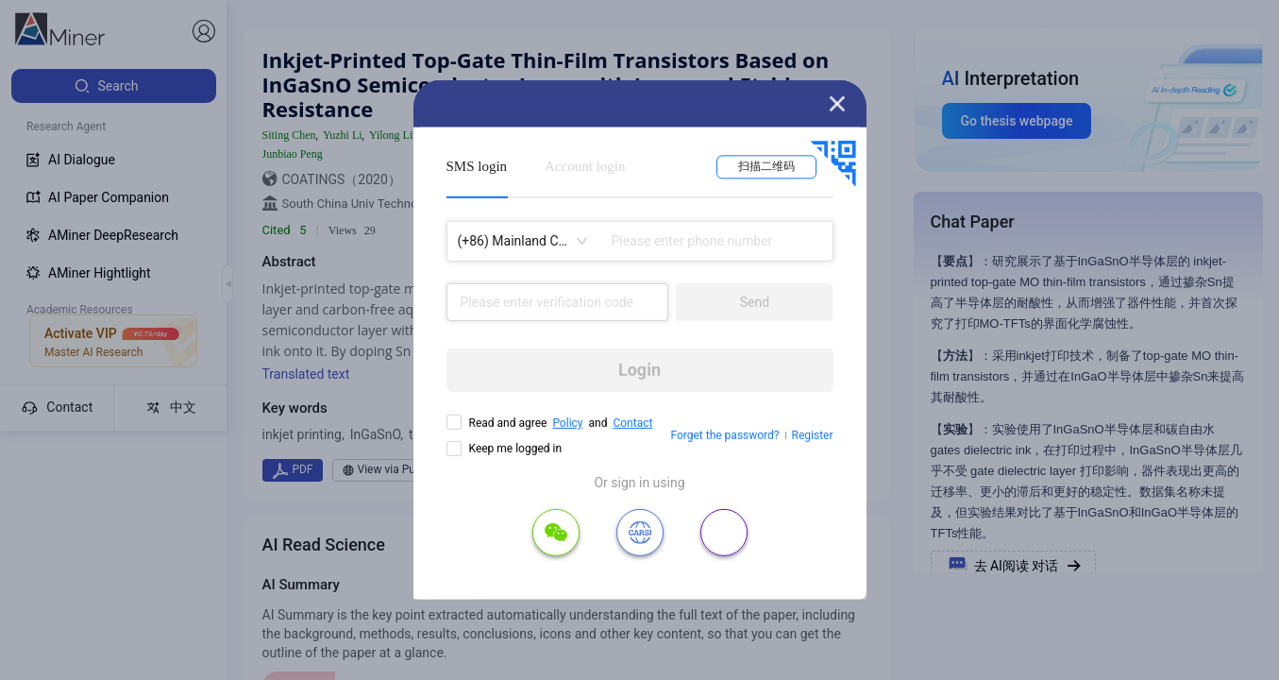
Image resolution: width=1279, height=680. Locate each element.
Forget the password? (724, 435)
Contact (632, 423)
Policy (567, 423)
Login (639, 370)
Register (812, 435)
